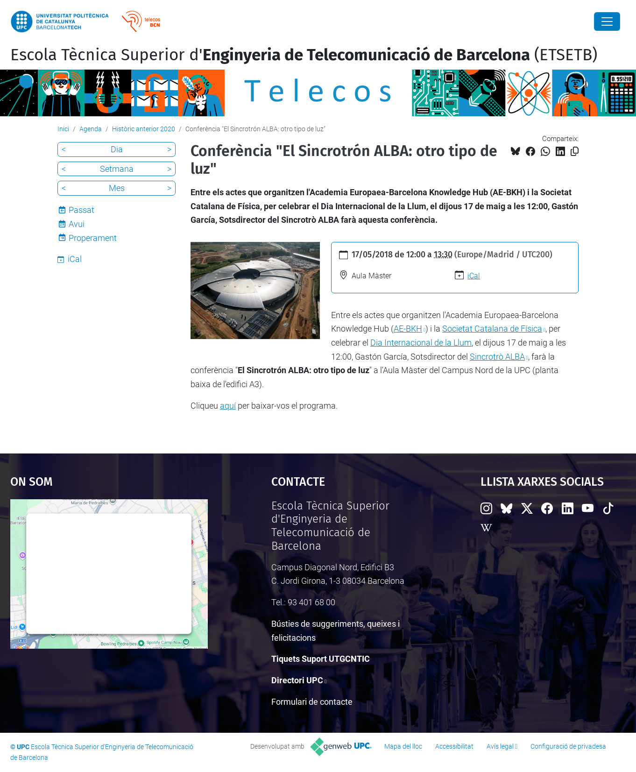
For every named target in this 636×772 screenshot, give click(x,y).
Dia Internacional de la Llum (421, 342)
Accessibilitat (454, 746)
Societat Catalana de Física (492, 328)
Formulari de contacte (312, 702)
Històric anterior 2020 (143, 129)
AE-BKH (408, 328)
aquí (228, 406)
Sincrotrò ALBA (497, 356)
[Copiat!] (575, 151)
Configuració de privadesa (568, 746)
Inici (63, 129)
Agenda (90, 129)
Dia (117, 149)
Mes (117, 188)
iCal (473, 275)
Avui (77, 224)
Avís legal (500, 746)
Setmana (117, 169)
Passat (81, 210)
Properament (93, 238)
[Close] (607, 21)
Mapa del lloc (403, 746)
